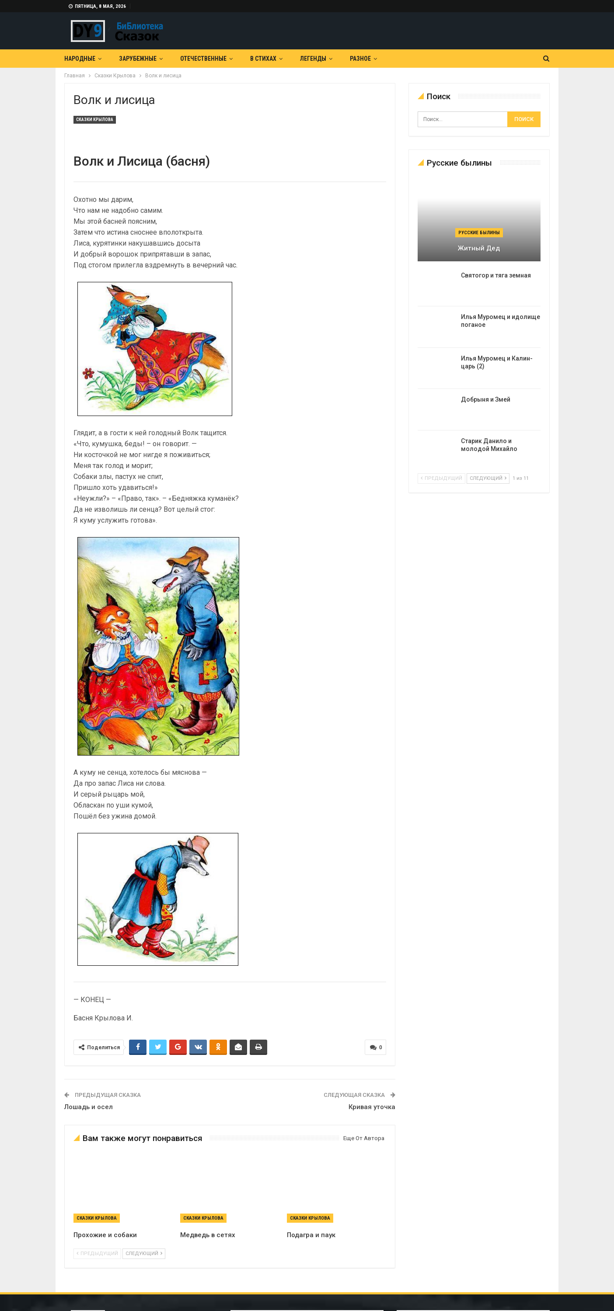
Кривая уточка (372, 1107)
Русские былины (479, 233)
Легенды (313, 58)
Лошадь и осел (88, 1107)
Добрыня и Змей (485, 399)
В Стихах (263, 58)
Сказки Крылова (94, 119)
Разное (360, 58)
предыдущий (97, 1253)
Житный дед (479, 248)
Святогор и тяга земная (496, 275)
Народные (79, 58)
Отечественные (203, 58)
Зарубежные (138, 58)
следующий (144, 1253)
